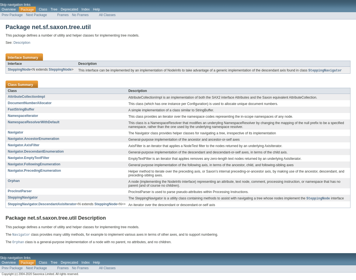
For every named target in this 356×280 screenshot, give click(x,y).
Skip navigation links (15, 5)
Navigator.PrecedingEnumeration (34, 171)
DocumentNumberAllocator (30, 103)
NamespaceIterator (23, 116)
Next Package (36, 15)
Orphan (14, 181)
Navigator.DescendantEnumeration (36, 152)
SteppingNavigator (23, 198)
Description (21, 43)
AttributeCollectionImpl (26, 97)
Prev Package (12, 15)
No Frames (80, 15)
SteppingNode (19, 69)
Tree (53, 9)
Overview (9, 9)
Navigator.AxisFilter (23, 145)
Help (96, 9)
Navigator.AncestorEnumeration (33, 139)
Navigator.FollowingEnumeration (34, 164)
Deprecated (69, 9)
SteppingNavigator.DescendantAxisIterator (42, 205)
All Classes (107, 15)
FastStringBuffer (21, 110)
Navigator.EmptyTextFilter (28, 158)
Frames (62, 15)
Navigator (15, 133)
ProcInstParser (20, 191)
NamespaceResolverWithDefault (33, 122)
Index (86, 9)
